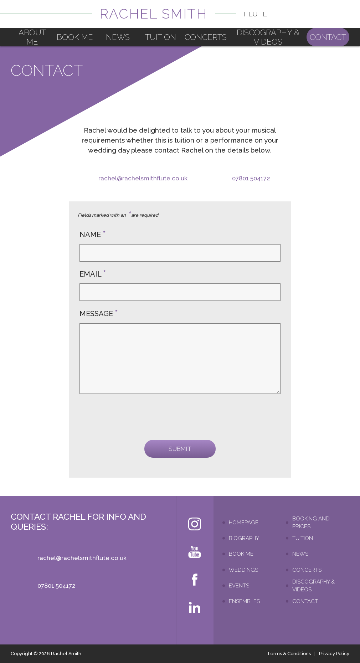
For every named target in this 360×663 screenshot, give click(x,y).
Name (92, 234)
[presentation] (133, 417)
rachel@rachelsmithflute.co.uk (142, 178)
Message (98, 313)
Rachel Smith (183, 14)
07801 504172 (251, 178)
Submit (180, 448)
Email (92, 274)
